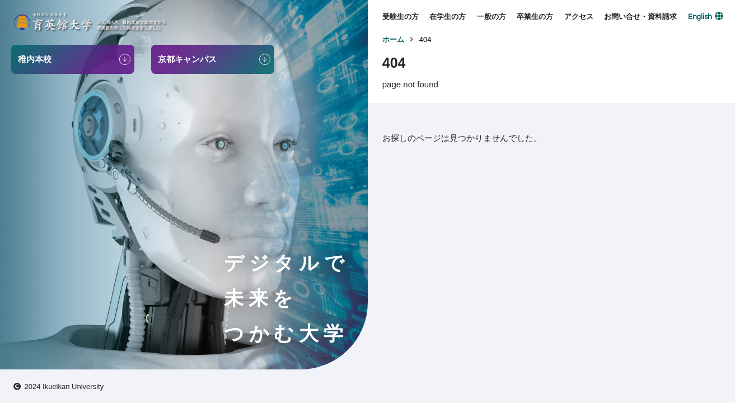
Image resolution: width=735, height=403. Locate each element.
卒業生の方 (535, 16)
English (700, 17)
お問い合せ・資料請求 (640, 16)
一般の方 (491, 16)
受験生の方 (400, 16)
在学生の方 (447, 16)
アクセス (578, 16)
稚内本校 (35, 59)
